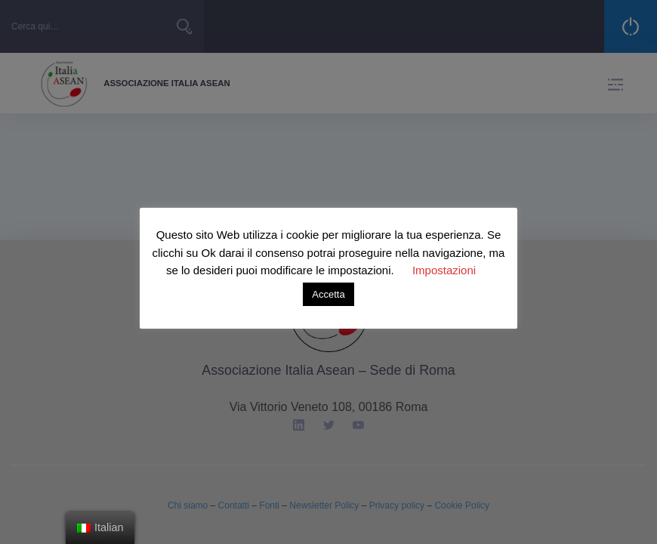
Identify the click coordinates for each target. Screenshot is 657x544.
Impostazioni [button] (444, 270)
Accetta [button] (328, 294)
